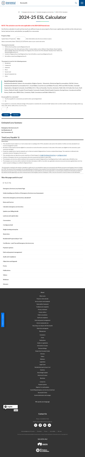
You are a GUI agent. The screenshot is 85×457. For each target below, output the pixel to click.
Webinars (42, 359)
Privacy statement (42, 309)
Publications (42, 340)
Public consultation (42, 315)
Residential (7, 63)
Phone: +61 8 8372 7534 (42, 419)
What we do (42, 296)
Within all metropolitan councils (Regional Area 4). (17, 47)
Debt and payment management (42, 320)
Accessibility (52, 431)
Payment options (42, 384)
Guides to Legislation (42, 343)
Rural (6, 69)
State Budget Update (42, 372)
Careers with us (42, 312)
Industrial (7, 67)
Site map (59, 431)
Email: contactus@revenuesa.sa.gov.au (42, 421)
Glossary (42, 353)
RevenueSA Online (42, 392)
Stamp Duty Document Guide (42, 351)
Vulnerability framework (43, 304)
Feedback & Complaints (2, 320)
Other (6, 76)
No (5, 101)
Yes (6, 183)
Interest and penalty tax (42, 323)
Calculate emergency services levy (45, 12)
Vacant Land (8, 72)
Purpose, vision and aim (42, 298)
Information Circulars (42, 345)
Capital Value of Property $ (8, 38)
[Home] (18, 12)
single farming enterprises (48, 155)
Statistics (42, 370)
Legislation (42, 361)
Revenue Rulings (42, 348)
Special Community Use (10, 74)
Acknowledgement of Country (28, 431)
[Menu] (82, 3)
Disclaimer (39, 431)
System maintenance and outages (42, 395)
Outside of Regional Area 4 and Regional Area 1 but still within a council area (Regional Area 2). (28, 54)
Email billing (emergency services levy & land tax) (42, 390)
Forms (42, 337)
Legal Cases (43, 364)
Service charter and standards (42, 301)
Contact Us (42, 381)
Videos (42, 356)
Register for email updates (42, 387)
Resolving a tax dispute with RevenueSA (43, 325)
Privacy (46, 431)
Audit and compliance (42, 317)
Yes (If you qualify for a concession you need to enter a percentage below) (23, 98)
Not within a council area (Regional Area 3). (15, 56)
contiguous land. (62, 155)
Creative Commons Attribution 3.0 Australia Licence (50, 434)
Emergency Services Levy (28, 12)
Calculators (42, 335)
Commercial (8, 65)
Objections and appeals (42, 328)
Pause (16, 410)
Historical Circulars (42, 375)
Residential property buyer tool (42, 367)
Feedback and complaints (42, 306)
